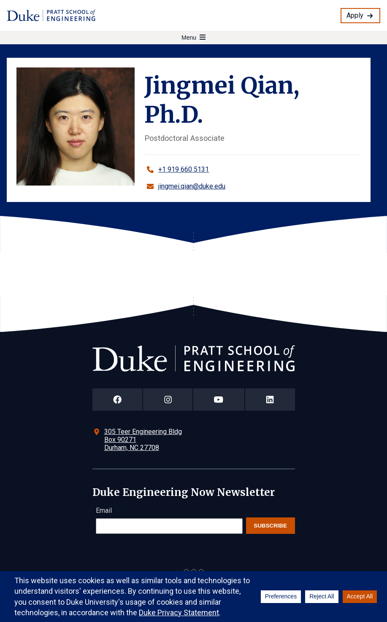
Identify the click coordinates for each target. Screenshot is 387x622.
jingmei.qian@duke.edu (191, 186)
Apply (354, 15)
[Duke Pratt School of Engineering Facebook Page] (117, 399)
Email (104, 510)
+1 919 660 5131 (183, 169)
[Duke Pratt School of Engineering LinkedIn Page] (270, 399)
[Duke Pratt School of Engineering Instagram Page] (167, 399)
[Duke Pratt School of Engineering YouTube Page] (218, 399)
